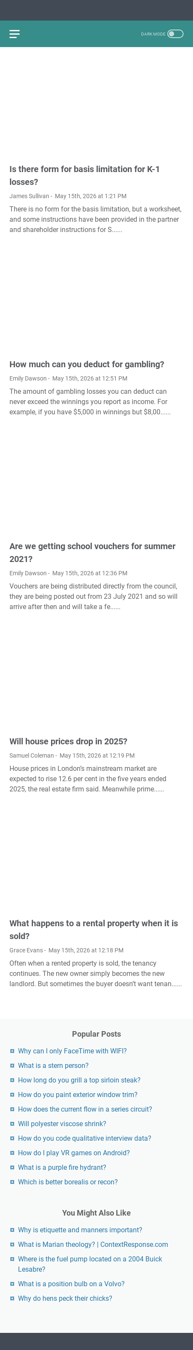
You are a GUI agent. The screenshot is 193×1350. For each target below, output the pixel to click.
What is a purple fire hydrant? (62, 1167)
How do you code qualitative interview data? (84, 1138)
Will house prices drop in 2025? (68, 741)
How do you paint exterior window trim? (78, 1095)
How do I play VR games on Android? (74, 1153)
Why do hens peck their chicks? (65, 1298)
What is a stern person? (53, 1066)
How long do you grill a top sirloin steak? (79, 1080)
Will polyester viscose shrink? (62, 1124)
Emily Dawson (28, 378)
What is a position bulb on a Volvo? (71, 1284)
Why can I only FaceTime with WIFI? (72, 1051)
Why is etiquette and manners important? (80, 1230)
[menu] (19, 34)
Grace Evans (26, 950)
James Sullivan (29, 196)
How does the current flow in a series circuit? (85, 1109)
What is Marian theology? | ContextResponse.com (93, 1244)
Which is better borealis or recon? (68, 1182)
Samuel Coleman (31, 755)
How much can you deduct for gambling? (86, 364)
